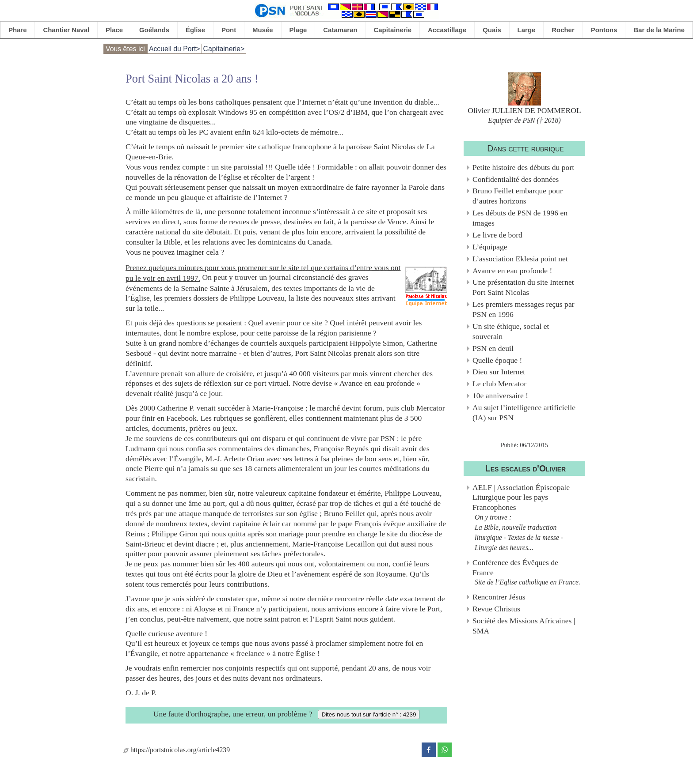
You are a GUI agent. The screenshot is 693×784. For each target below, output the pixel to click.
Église (195, 30)
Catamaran (340, 30)
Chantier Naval (66, 30)
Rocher (563, 30)
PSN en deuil (493, 348)
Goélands (154, 30)
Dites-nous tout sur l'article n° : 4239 (368, 714)
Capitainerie (393, 30)
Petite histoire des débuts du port (523, 167)
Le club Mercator (499, 383)
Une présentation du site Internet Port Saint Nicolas (523, 287)
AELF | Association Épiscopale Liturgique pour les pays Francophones (521, 497)
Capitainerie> (224, 49)
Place (114, 30)
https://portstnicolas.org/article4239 (176, 750)
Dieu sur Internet (498, 371)
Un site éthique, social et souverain (510, 331)
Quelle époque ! (497, 360)
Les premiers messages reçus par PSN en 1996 (523, 309)
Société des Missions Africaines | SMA (523, 625)
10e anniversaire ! (500, 395)
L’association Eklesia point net (520, 258)
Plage (298, 30)
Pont (228, 30)
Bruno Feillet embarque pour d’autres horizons (517, 195)
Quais (492, 30)
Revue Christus (496, 608)
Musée (262, 30)
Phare (17, 30)
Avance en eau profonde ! (512, 270)
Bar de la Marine (659, 30)
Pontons (604, 30)
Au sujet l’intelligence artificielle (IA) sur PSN (523, 412)
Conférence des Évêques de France (515, 567)
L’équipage (489, 246)
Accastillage (447, 30)
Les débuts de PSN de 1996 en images (519, 217)
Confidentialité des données (515, 179)
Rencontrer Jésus (498, 596)
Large (527, 30)
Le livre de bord (497, 234)
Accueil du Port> (174, 49)
